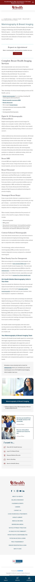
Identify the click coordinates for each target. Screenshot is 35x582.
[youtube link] (20, 491)
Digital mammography (9, 96)
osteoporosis (5, 271)
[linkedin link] (23, 491)
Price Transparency (17, 544)
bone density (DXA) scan (19, 264)
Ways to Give (17, 551)
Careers (17, 508)
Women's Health (17, 19)
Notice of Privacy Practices (17, 529)
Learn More (21, 425)
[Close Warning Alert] (33, 2)
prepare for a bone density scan (21, 276)
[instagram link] (17, 491)
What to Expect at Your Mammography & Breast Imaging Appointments (16, 408)
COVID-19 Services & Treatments (17, 515)
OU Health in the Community (17, 533)
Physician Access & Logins (17, 540)
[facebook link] (11, 491)
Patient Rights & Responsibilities (17, 537)
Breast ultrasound (7, 103)
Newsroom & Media (17, 526)
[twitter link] (14, 491)
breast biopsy (14, 105)
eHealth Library (17, 519)
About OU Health (17, 497)
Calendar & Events (17, 504)
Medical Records (17, 522)
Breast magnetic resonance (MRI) (12, 100)
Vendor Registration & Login (17, 547)
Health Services (8, 19)
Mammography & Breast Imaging (17, 402)
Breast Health (26, 19)
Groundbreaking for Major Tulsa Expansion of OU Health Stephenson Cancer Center (17, 2)
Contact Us (17, 512)
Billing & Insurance (17, 501)
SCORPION (20, 573)
